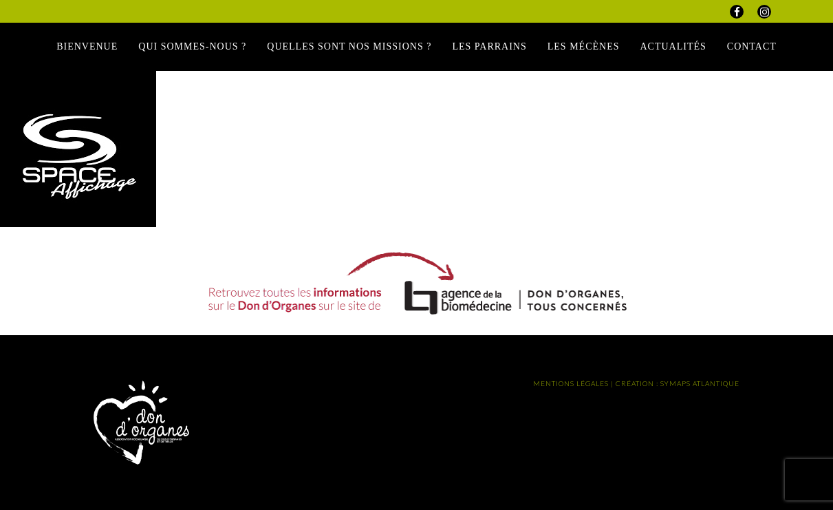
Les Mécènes (584, 46)
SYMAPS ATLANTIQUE (699, 383)
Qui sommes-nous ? (192, 46)
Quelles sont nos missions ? (349, 46)
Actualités (673, 46)
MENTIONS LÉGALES (571, 383)
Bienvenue (87, 46)
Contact (752, 46)
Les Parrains (489, 46)
